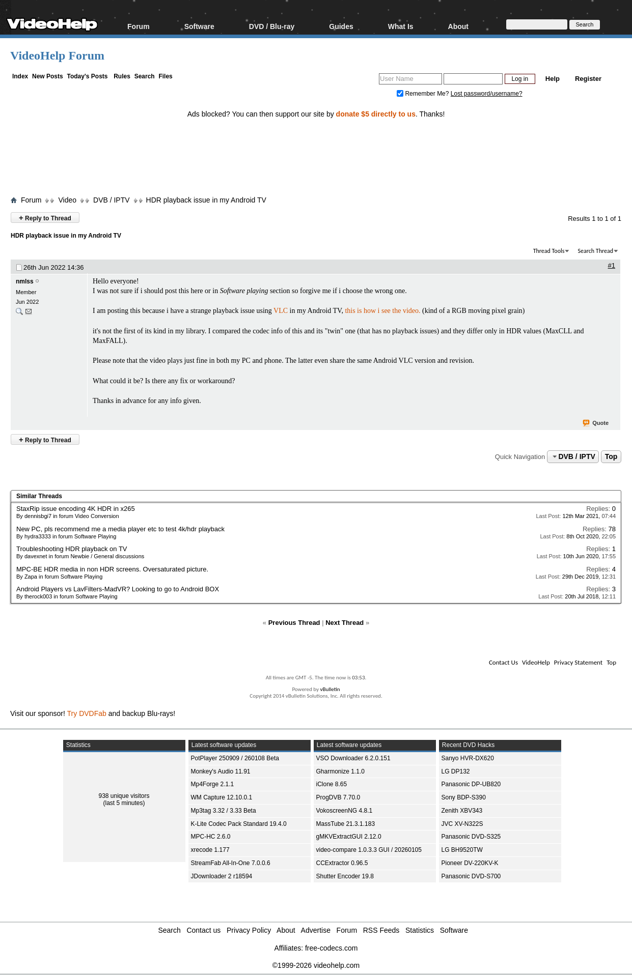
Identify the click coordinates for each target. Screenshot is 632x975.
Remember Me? (424, 93)
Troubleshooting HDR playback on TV (71, 549)
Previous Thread (294, 622)
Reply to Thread (45, 217)
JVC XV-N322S (462, 823)
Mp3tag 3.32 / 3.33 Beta (223, 810)
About (458, 26)
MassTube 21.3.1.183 (345, 823)
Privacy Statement (578, 662)
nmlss (25, 281)
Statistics (419, 930)
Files (165, 76)
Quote (596, 423)
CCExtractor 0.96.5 (342, 863)
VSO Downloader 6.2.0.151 (353, 758)
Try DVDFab (86, 713)
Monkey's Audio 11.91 (221, 771)
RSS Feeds (381, 930)
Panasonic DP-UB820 (471, 784)
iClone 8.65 (331, 784)
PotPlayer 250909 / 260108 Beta (235, 758)
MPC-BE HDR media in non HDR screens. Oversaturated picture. (112, 569)
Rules (122, 76)
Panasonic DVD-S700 (471, 876)
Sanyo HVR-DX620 (468, 758)
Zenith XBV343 (462, 810)
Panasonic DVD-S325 (471, 836)
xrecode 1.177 (210, 849)
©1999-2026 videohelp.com (316, 965)
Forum (138, 26)
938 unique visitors (123, 795)
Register (588, 78)
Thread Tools (549, 250)
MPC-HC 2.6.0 (211, 836)
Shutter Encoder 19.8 (345, 876)
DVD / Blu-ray (271, 26)
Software (199, 26)
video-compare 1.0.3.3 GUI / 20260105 (369, 849)
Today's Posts (87, 76)
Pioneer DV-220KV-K (470, 863)
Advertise (316, 930)
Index (20, 76)
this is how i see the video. (382, 310)
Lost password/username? (487, 93)
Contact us (203, 930)
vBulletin (330, 689)
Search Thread (595, 250)
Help (552, 78)
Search (144, 76)
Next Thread (344, 622)
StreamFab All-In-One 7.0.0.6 (230, 863)
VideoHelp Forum (57, 55)
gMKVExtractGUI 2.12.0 (348, 836)
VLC (280, 310)
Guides (341, 26)
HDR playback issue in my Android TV (206, 200)
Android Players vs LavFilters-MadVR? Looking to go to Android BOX (117, 589)
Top (611, 456)
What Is (401, 26)
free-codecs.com (331, 948)
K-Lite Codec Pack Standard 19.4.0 (239, 823)
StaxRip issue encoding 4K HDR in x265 (75, 508)
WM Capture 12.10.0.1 (222, 797)
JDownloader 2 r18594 (222, 876)
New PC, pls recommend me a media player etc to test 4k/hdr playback (120, 529)
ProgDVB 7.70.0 (338, 797)
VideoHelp (536, 662)
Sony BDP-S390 (464, 797)
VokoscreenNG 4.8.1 (344, 810)
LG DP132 (456, 771)
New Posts (47, 76)
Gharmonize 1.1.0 (340, 771)
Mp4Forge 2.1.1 (212, 784)
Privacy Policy (249, 930)
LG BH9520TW (462, 849)
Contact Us (503, 662)
